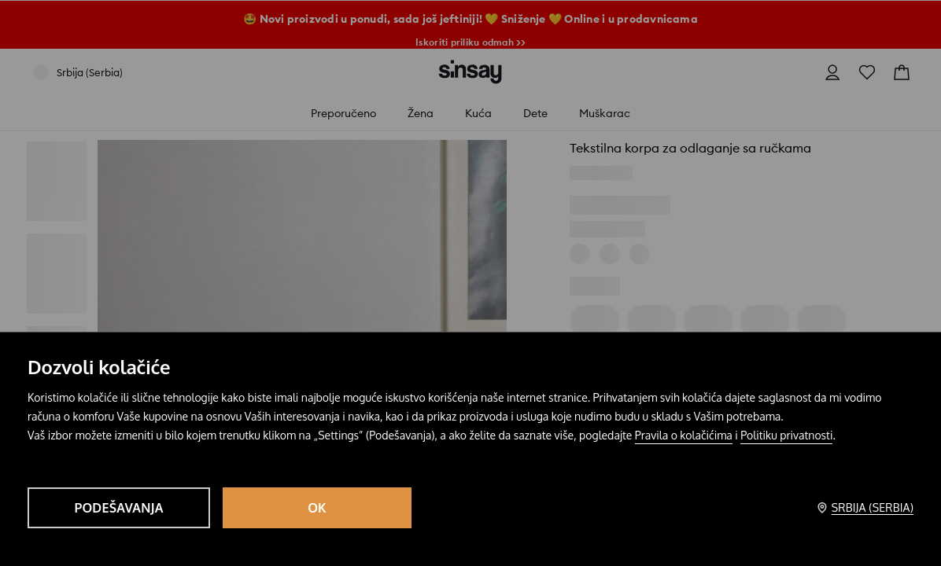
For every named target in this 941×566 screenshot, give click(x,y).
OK (317, 508)
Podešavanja (118, 508)
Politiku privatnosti (786, 435)
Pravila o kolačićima (684, 435)
